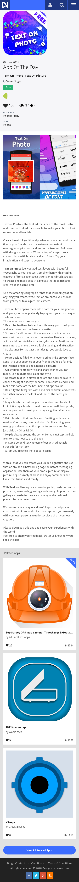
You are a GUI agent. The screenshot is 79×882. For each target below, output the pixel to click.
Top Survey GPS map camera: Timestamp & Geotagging (42, 632)
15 (8, 104)
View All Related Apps (39, 850)
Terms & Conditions (60, 863)
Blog (10, 863)
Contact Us (22, 863)
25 (9, 645)
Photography (11, 116)
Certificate (37, 863)
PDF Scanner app (16, 727)
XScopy (10, 822)
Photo (7, 125)
